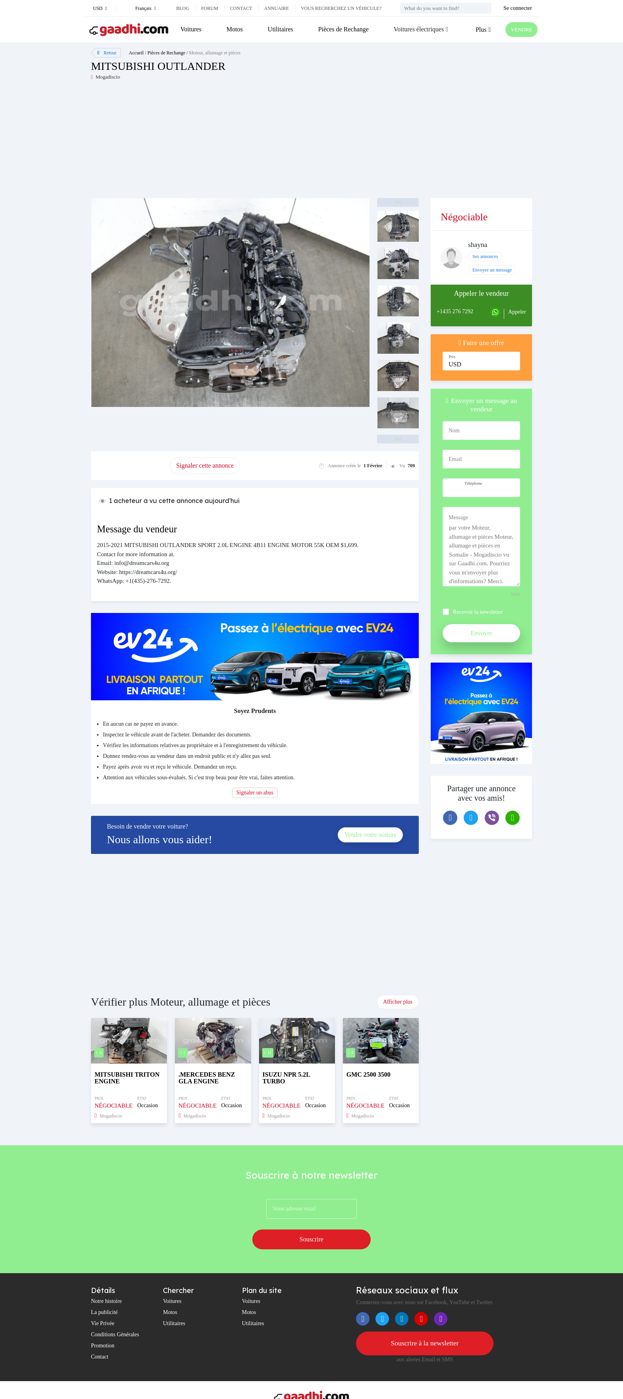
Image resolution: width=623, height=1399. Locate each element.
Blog (182, 8)
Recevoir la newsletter (478, 612)
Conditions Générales (115, 1312)
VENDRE (519, 29)
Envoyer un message (492, 270)
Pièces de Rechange (340, 29)
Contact (241, 8)
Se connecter (517, 8)
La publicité (104, 1290)
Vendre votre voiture (370, 834)
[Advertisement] (201, 142)
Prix (452, 357)
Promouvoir (130, 465)
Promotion (102, 1323)
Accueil (136, 53)
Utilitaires (278, 29)
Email (455, 459)
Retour (106, 53)
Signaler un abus (254, 793)
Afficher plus (397, 1002)
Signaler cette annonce (205, 465)
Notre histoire (106, 1279)
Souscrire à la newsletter (425, 1321)
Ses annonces (485, 256)
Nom (454, 431)
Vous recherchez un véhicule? (341, 8)
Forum (209, 8)
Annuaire (276, 8)
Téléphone (473, 483)
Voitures (190, 29)
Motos (233, 29)
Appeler (517, 312)
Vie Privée (102, 1301)
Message (458, 517)
